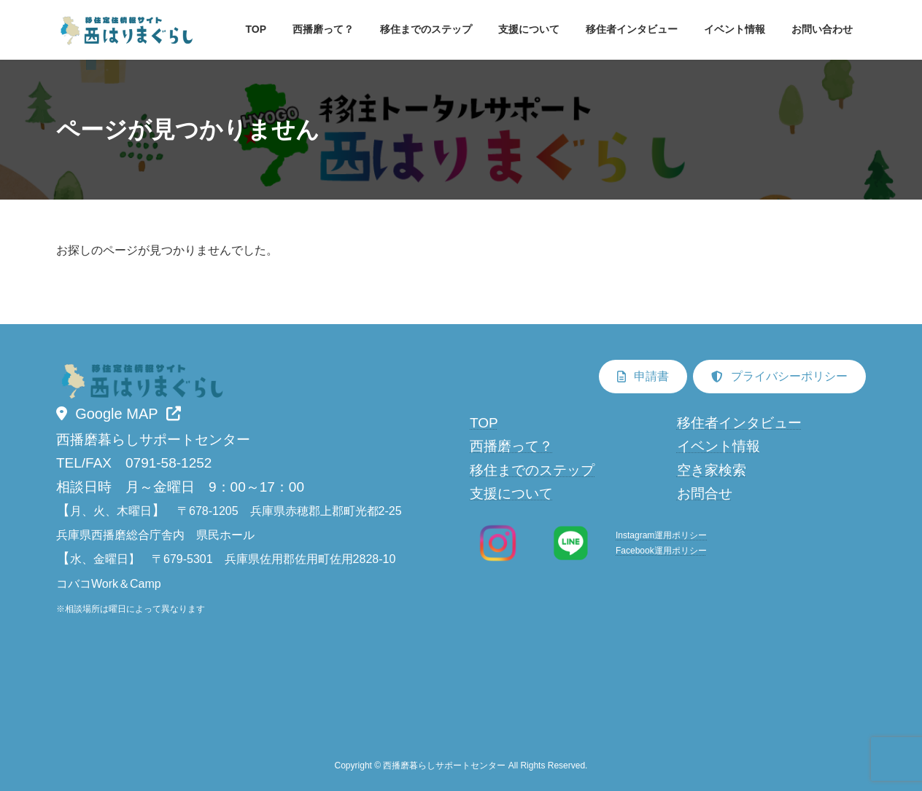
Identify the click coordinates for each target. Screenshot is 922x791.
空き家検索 (711, 470)
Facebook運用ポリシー (661, 551)
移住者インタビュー (739, 422)
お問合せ (704, 493)
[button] (118, 414)
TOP (484, 422)
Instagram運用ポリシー (661, 536)
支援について (511, 493)
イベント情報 (718, 446)
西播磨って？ (511, 446)
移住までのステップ (532, 470)
